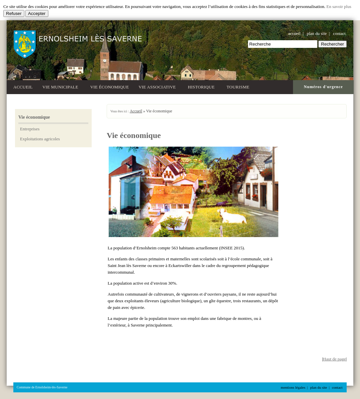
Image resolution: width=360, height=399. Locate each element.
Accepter (37, 13)
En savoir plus (338, 6)
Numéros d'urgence (323, 86)
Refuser (14, 13)
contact (339, 33)
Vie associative (158, 86)
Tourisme (239, 86)
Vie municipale (61, 86)
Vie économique (109, 86)
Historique (202, 86)
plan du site (317, 33)
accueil (294, 33)
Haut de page (334, 358)
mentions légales (293, 387)
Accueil (23, 86)
